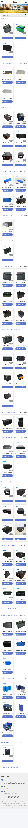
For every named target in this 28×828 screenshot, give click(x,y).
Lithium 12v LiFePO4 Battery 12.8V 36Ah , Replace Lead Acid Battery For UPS (7, 35)
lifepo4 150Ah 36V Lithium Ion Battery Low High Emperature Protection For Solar (20, 530)
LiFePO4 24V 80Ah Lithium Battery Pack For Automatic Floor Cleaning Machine (20, 549)
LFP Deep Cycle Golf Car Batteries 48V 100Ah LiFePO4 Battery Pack (7, 126)
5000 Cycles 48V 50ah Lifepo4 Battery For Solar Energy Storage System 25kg (7, 614)
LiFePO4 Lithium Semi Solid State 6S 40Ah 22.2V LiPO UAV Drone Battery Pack (7, 100)
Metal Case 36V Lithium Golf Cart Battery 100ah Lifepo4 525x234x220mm (21, 146)
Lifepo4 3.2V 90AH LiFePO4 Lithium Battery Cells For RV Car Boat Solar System (21, 731)
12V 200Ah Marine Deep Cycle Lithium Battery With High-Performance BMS (7, 263)
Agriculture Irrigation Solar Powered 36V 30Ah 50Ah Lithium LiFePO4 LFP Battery (21, 647)
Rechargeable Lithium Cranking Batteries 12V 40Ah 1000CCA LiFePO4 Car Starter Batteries (21, 328)
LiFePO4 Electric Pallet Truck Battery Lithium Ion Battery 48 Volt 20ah (7, 510)
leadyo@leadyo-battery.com (10, 812)
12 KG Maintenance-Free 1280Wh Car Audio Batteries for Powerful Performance (21, 308)
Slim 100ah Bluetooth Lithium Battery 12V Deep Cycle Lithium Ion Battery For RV (21, 439)
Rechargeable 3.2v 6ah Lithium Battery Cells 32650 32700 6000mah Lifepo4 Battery (7, 712)
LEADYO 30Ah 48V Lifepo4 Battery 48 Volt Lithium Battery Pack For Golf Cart (20, 575)
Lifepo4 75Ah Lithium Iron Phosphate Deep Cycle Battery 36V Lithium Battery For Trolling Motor (7, 374)
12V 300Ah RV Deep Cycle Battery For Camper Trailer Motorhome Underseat (7, 237)
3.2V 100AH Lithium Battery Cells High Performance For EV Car (7, 731)
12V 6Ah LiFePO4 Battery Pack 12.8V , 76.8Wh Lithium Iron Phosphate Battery (21, 35)
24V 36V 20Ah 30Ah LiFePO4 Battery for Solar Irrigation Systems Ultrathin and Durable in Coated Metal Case (7, 647)
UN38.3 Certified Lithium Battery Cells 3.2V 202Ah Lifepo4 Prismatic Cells (7, 751)
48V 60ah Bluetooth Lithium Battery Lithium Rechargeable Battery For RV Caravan (20, 465)
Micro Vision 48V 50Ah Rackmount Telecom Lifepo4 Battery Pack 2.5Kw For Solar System (7, 465)
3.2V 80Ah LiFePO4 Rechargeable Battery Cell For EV (20, 712)
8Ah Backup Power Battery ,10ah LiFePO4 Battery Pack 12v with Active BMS (7, 55)
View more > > (23, 19)
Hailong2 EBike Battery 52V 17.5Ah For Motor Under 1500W (20, 211)
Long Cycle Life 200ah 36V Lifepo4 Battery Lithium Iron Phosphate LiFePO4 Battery (7, 549)
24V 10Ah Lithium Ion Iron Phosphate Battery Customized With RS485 (21, 191)
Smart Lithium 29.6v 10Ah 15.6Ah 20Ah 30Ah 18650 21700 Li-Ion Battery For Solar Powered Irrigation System (21, 666)
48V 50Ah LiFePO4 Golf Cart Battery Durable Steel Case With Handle (20, 166)
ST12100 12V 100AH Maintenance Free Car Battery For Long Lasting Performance (7, 289)
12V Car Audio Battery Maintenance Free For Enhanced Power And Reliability (7, 328)
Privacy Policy (5, 821)
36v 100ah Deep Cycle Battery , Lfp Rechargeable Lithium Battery (7, 530)
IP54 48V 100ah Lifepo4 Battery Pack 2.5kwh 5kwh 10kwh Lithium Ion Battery (7, 575)
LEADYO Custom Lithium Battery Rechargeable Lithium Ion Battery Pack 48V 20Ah (7, 211)
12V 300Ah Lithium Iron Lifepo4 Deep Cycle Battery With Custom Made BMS (7, 439)
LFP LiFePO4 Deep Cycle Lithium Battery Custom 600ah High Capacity (7, 166)
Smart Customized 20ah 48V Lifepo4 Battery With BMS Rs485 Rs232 (7, 595)
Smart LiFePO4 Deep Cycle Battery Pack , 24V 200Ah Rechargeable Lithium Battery (21, 614)
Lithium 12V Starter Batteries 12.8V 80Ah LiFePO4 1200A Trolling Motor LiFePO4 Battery (7, 354)
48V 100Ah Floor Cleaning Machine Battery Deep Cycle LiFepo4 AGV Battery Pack (20, 510)
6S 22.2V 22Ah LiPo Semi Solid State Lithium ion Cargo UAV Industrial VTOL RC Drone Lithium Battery (7, 81)
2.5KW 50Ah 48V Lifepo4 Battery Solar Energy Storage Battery (7, 484)
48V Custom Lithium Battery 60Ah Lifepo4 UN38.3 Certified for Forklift (7, 777)
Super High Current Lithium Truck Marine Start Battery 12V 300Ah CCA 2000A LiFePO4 (7, 413)
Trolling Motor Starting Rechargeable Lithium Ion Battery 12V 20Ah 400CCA (20, 393)
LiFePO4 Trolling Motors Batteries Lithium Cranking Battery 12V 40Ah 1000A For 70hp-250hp (20, 354)
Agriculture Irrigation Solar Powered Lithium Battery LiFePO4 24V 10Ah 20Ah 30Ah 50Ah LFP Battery (7, 666)
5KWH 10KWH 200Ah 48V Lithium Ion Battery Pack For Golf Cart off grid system (20, 595)
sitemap (11, 821)
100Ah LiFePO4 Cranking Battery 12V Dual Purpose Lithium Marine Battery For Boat (20, 374)
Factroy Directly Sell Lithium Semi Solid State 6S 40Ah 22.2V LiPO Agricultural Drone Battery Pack (21, 81)
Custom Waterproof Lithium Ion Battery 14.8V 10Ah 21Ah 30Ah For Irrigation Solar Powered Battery (7, 686)
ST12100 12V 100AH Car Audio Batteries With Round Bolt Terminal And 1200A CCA (20, 289)
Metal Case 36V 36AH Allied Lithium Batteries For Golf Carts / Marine (7, 146)
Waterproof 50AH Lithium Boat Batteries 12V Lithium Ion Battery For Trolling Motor (7, 393)
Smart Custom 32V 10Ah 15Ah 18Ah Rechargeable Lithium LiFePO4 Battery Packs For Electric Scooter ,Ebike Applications (7, 191)
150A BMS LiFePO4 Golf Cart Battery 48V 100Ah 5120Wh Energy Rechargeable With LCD (21, 126)
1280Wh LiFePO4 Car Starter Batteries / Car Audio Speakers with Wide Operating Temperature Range (7, 308)
